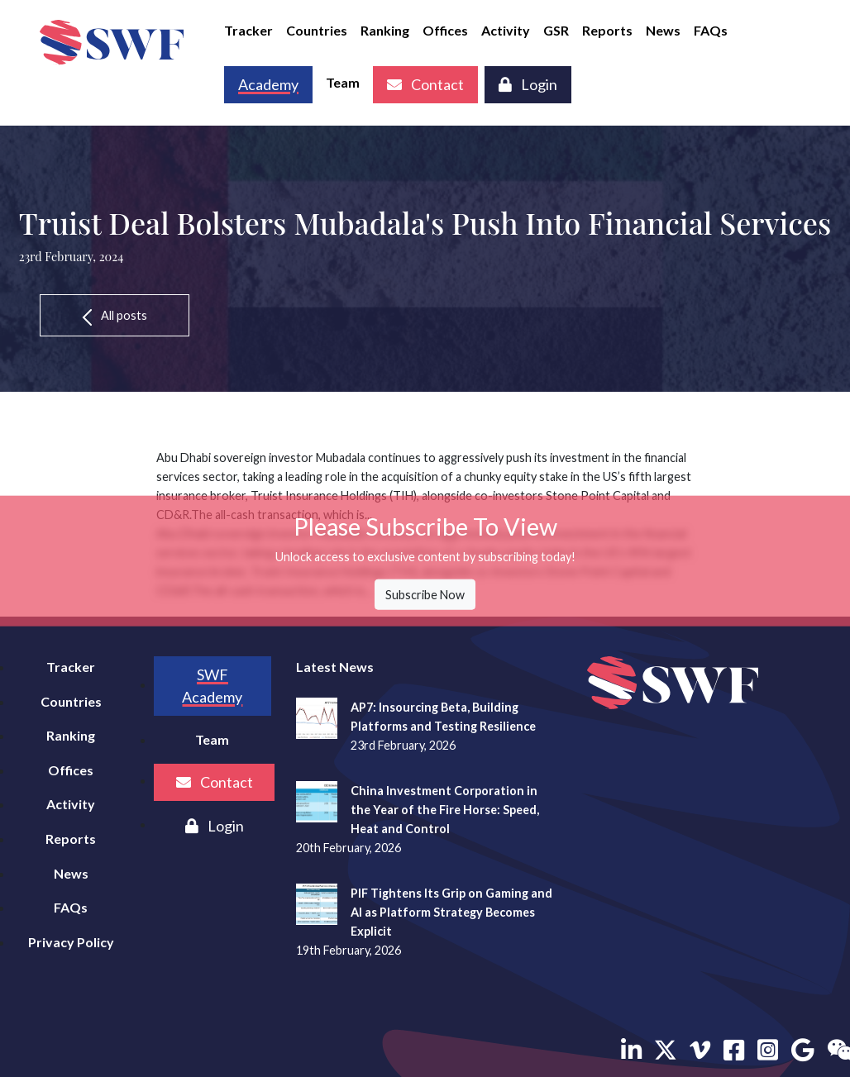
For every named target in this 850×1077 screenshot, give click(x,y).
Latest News (335, 666)
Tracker (248, 30)
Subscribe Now (425, 595)
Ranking (385, 30)
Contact (425, 84)
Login (528, 84)
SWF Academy (212, 685)
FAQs (711, 30)
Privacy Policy (71, 942)
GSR (556, 30)
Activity (505, 30)
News (663, 30)
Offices (445, 30)
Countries (316, 30)
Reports (607, 30)
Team (343, 82)
